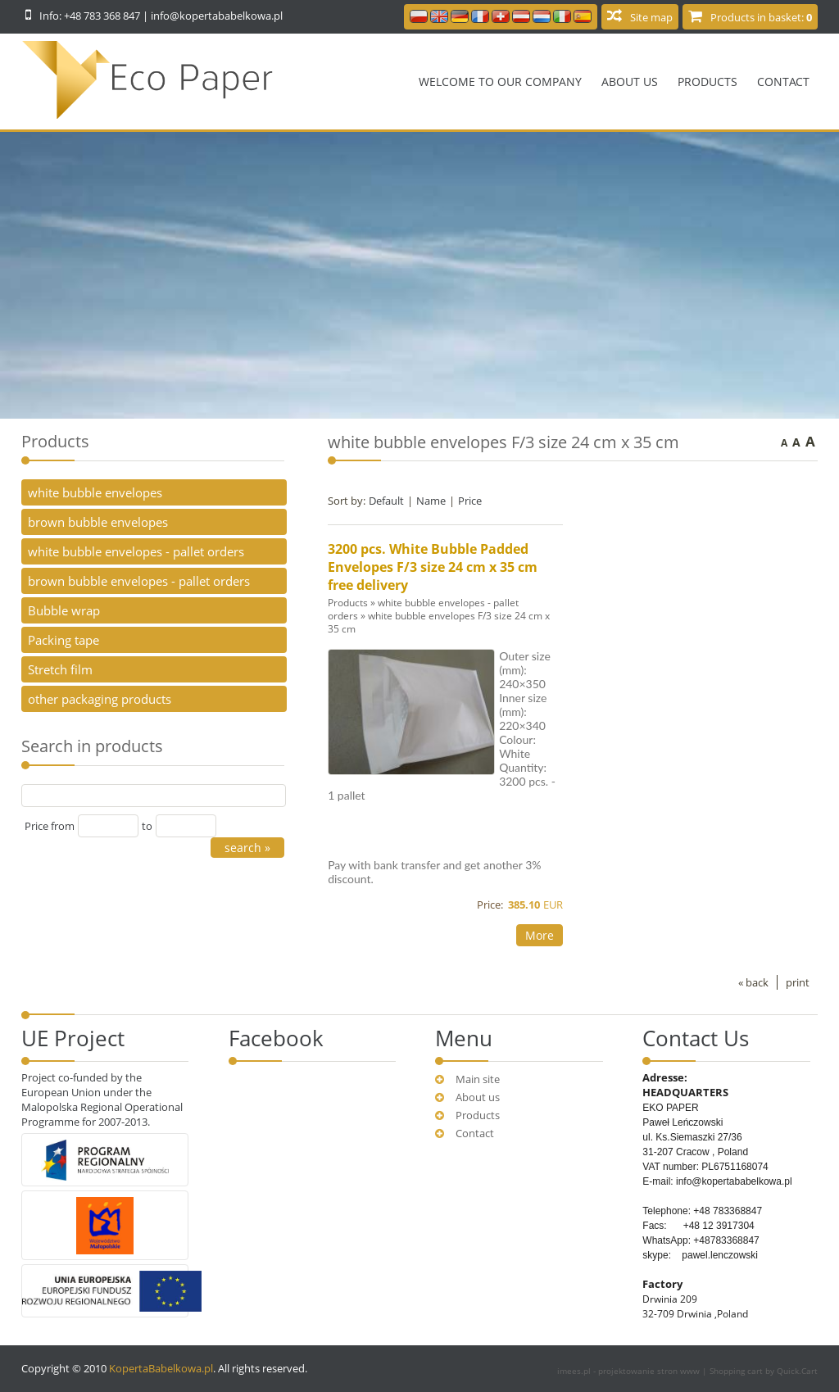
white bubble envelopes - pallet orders (136, 551)
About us (629, 81)
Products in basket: (761, 17)
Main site (478, 1079)
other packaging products (99, 699)
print (798, 982)
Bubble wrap (64, 610)
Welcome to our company (500, 81)
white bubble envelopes (95, 492)
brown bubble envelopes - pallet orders (139, 581)
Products (707, 81)
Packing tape (63, 640)
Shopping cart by (764, 1370)
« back (753, 982)
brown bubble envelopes (98, 522)
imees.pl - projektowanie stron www (629, 1370)
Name (431, 500)
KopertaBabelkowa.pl (161, 1368)
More (539, 935)
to (147, 825)
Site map (651, 17)
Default (386, 500)
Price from (50, 825)
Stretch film (60, 669)
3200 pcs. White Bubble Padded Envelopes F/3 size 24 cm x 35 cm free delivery (432, 567)
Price (470, 500)
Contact (783, 81)
